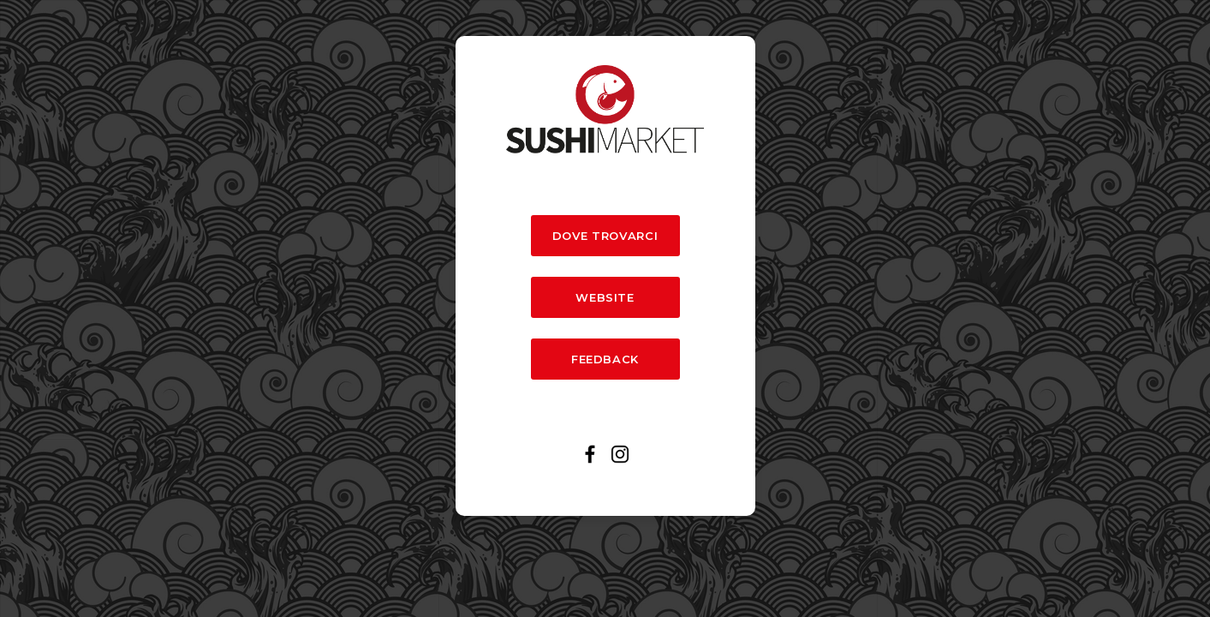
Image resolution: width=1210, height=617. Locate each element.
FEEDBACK (605, 359)
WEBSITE (604, 297)
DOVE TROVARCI (605, 236)
